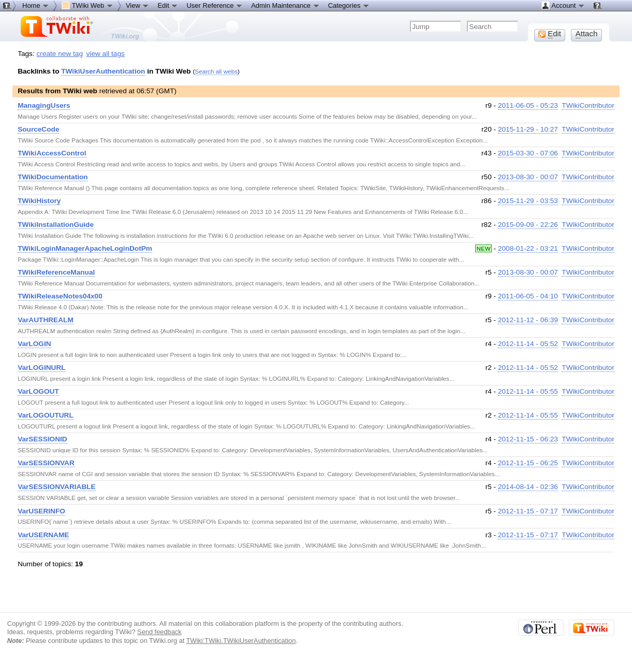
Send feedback (159, 632)
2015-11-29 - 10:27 (528, 129)
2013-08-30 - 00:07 (528, 177)
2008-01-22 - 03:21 (528, 248)
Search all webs (216, 71)
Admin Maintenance (285, 5)
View (138, 5)
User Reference (214, 5)
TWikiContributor (588, 105)
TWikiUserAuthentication (103, 71)
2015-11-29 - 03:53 (528, 201)
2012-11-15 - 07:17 (528, 511)
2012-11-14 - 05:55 (528, 391)
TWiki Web (87, 5)
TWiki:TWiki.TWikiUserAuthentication (241, 640)
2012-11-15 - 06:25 (528, 463)
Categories (349, 5)
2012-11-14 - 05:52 (528, 344)
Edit (167, 5)
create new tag (60, 54)
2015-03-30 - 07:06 (528, 153)
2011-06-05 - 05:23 (528, 105)
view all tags (105, 54)
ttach (587, 33)
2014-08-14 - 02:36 (528, 487)
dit (549, 33)
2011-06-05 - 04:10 (528, 296)
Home (35, 5)
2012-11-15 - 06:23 (528, 439)
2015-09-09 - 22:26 (528, 224)
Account (562, 5)
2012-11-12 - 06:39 (528, 320)
